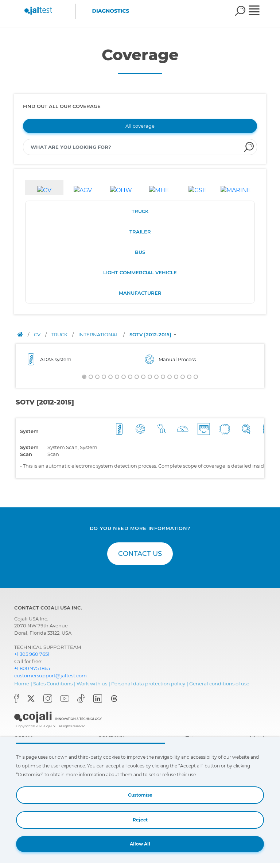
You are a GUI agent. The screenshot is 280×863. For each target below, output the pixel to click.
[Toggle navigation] (259, 11)
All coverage (140, 126)
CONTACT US (140, 554)
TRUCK (140, 211)
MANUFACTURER (140, 293)
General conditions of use (219, 683)
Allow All (140, 844)
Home (21, 683)
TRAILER (140, 232)
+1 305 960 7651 (32, 654)
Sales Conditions (53, 683)
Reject (140, 820)
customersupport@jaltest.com (50, 675)
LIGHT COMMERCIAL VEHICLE (140, 272)
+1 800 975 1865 (32, 668)
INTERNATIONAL (99, 334)
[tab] (44, 187)
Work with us (92, 683)
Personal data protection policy (148, 683)
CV (38, 334)
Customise (140, 795)
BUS (140, 252)
